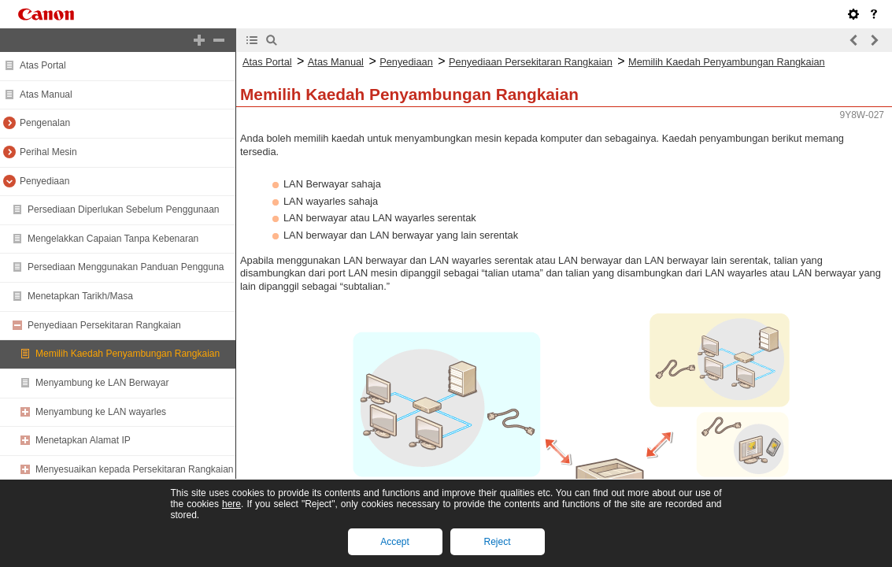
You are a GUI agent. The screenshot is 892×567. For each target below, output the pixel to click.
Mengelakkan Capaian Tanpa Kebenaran (113, 238)
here (231, 504)
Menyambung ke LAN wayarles (100, 411)
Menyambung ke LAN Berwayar (101, 382)
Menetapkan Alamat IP (83, 440)
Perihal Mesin (48, 152)
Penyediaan (44, 181)
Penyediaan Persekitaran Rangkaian (104, 325)
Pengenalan (45, 122)
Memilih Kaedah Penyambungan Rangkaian (127, 353)
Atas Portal (43, 65)
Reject (496, 541)
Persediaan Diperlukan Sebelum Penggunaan (124, 209)
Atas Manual (46, 94)
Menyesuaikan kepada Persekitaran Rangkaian (134, 469)
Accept (394, 541)
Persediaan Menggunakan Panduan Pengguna (126, 266)
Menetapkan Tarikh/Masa (80, 296)
